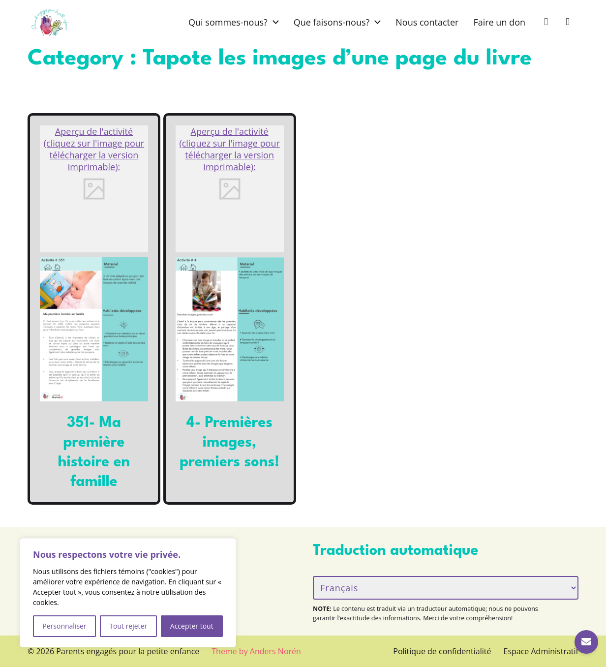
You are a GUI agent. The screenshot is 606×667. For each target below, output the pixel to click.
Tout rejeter (128, 626)
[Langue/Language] (445, 588)
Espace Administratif (541, 651)
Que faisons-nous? (332, 22)
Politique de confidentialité (442, 651)
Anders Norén (275, 651)
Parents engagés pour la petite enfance (127, 651)
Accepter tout (191, 626)
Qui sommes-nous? (228, 22)
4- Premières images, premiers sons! (229, 443)
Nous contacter (426, 22)
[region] (128, 592)
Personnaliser (64, 626)
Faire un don (499, 22)
